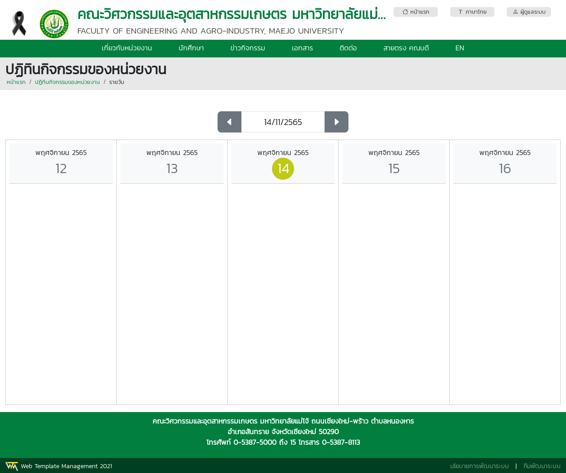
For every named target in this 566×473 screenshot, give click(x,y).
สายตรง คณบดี (406, 47)
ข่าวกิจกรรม (247, 47)
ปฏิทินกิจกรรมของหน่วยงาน (67, 82)
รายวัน (116, 82)
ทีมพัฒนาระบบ (542, 466)
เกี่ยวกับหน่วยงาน (127, 47)
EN (459, 47)
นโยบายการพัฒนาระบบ (479, 466)
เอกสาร (302, 47)
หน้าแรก (16, 82)
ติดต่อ (348, 47)
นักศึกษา (191, 47)
